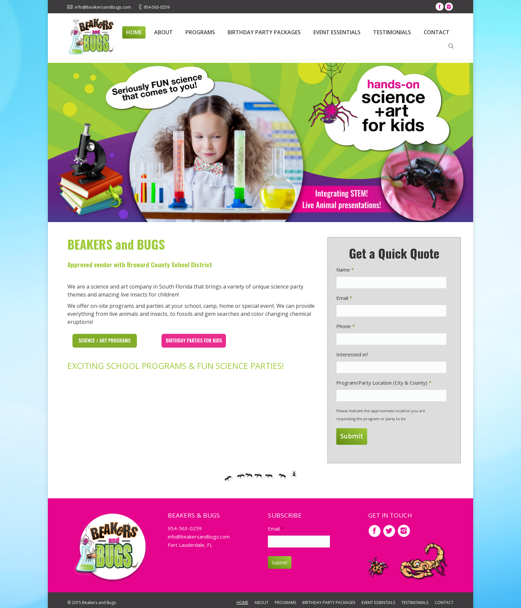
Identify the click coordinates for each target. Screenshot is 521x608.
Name (345, 269)
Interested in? (352, 354)
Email (344, 298)
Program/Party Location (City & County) (383, 382)
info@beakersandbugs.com (199, 532)
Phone (345, 326)
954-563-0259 (185, 524)
